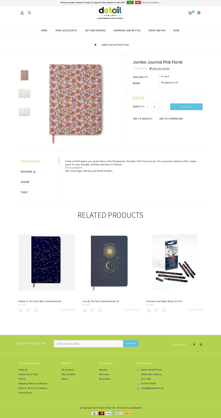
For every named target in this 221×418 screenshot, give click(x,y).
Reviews (28, 171)
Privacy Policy (25, 392)
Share (25, 182)
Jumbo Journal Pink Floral (115, 44)
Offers (65, 379)
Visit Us (22, 379)
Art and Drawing (95, 30)
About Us (23, 369)
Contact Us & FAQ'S (28, 374)
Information (30, 161)
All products (68, 369)
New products (69, 374)
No (138, 3)
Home (44, 30)
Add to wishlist (143, 118)
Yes (130, 3)
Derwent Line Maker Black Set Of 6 (164, 302)
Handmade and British (127, 30)
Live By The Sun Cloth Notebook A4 (101, 302)
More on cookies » (151, 3)
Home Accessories (66, 30)
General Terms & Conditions (32, 388)
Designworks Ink (169, 82)
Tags (24, 192)
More (176, 30)
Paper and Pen (157, 30)
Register (103, 369)
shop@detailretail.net (152, 388)
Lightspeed (135, 407)
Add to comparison (171, 118)
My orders (104, 374)
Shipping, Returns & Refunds (32, 383)
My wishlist (104, 379)
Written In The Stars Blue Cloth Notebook (40, 302)
